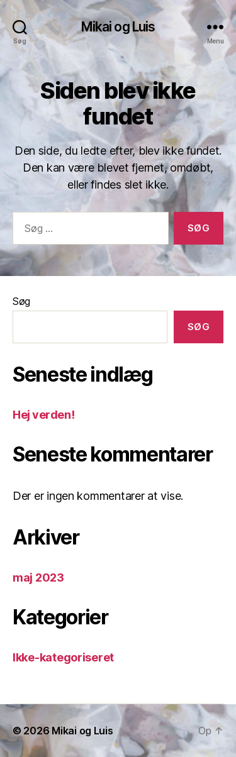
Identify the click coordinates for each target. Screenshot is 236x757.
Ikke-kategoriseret (63, 657)
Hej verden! (43, 414)
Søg (21, 301)
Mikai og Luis (118, 26)
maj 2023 (38, 577)
